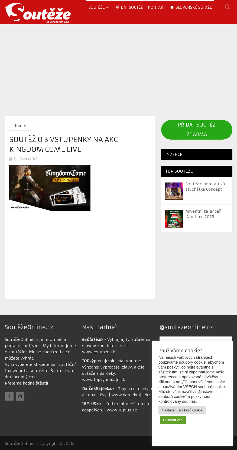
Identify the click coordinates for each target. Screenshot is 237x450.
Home (20, 125)
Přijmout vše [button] (173, 420)
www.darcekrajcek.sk (132, 394)
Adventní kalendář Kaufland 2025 (203, 214)
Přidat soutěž (128, 7)
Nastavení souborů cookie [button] (182, 410)
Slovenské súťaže (191, 7)
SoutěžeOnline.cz (21, 443)
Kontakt (156, 7)
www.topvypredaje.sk (103, 379)
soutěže (97, 7)
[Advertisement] (118, 69)
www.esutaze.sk (98, 352)
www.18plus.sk (122, 410)
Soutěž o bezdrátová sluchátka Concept (205, 186)
